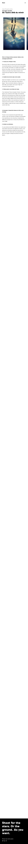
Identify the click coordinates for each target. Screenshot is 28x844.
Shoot (3, 2)
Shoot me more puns (7, 839)
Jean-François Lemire (7, 9)
